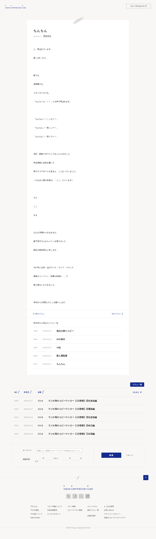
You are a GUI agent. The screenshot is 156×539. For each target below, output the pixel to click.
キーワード (27, 450)
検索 (111, 455)
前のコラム (39, 313)
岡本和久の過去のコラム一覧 (45, 323)
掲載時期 (26, 459)
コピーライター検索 (74, 510)
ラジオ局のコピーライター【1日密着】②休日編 (71, 425)
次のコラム (116, 313)
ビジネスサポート (54, 513)
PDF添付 (60, 339)
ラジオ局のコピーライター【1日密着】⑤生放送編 (72, 400)
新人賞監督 (61, 355)
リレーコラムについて (138, 6)
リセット (129, 455)
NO (17, 392)
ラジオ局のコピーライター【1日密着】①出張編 (72, 433)
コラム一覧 (137, 384)
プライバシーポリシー (112, 513)
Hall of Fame (35, 517)
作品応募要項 (52, 510)
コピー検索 (71, 506)
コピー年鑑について (54, 506)
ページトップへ (145, 477)
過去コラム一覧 (93, 510)
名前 (41, 392)
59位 (58, 347)
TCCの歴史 (35, 510)
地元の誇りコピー (65, 331)
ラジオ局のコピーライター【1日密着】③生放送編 (72, 417)
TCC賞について (36, 513)
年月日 (28, 392)
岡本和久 (47, 36)
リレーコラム (92, 506)
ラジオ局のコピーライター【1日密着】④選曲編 (71, 409)
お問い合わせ (109, 510)
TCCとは (34, 506)
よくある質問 (109, 506)
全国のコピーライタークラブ (114, 517)
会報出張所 (91, 515)
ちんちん (60, 364)
